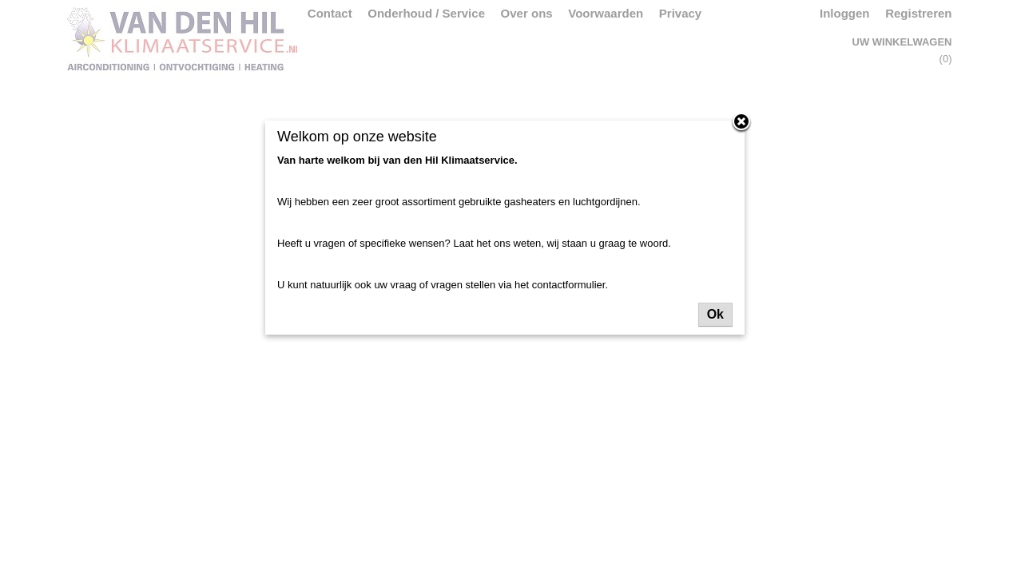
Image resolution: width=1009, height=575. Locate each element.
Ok (715, 314)
